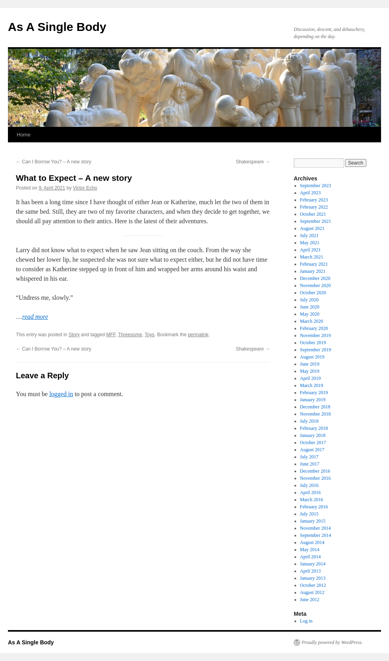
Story (74, 334)
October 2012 (313, 585)
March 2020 (311, 321)
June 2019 (310, 364)
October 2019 (313, 342)
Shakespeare (253, 162)
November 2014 (315, 528)
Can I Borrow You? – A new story (53, 162)
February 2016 (314, 507)
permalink (198, 334)
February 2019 (314, 392)
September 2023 (315, 185)
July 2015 (309, 514)
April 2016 (310, 492)
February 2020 (314, 328)
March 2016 (311, 499)
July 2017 (309, 457)
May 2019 (310, 371)
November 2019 (315, 335)
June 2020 (310, 307)
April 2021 (310, 250)
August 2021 (312, 228)
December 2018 (315, 407)
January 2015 (312, 521)
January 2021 (312, 271)
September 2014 (315, 535)
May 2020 (310, 314)
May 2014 (310, 549)
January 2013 (312, 578)
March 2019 (311, 385)
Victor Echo (85, 188)
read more (35, 316)
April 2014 (310, 556)
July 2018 (309, 421)
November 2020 (315, 285)
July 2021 (309, 235)
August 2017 (312, 449)
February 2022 (314, 207)
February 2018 (314, 428)
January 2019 (312, 399)
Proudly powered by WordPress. (332, 642)
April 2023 (310, 192)
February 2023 (314, 200)
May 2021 (310, 242)
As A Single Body (57, 26)
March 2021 (311, 257)
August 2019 (312, 357)
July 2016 (309, 485)
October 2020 (313, 292)
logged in (61, 394)
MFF (110, 334)
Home (24, 135)
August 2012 (312, 592)
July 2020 (309, 300)
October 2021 (313, 214)
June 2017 (310, 464)
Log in (306, 621)
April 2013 (310, 571)
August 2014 (312, 542)
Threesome (130, 334)
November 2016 (315, 478)
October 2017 (313, 442)
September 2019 (315, 350)
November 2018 (315, 414)
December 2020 (315, 278)
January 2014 (312, 564)
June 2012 (310, 599)
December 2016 (315, 471)
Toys (149, 334)
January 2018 (312, 435)
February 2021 (314, 264)
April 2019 (310, 378)
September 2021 (315, 221)
